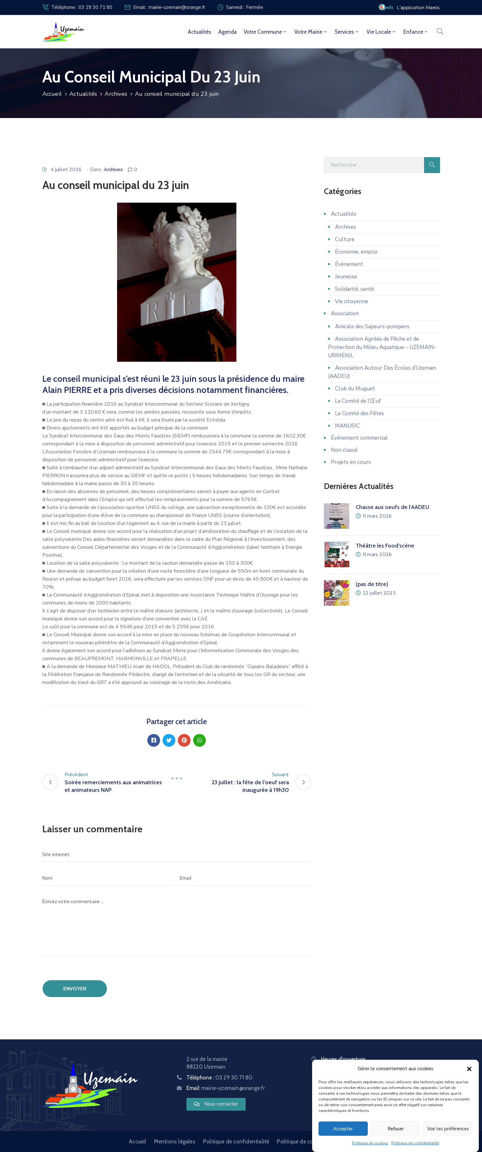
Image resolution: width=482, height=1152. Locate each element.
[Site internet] (176, 854)
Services (347, 32)
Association (345, 313)
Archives (116, 94)
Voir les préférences (448, 1129)
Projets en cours (351, 462)
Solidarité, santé (354, 289)
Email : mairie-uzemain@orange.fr (169, 7)
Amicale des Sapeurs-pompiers (372, 326)
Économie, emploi (356, 251)
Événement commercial (359, 438)
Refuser (396, 1129)
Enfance (416, 32)
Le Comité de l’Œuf (358, 401)
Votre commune (265, 32)
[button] (469, 1068)
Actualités (199, 32)
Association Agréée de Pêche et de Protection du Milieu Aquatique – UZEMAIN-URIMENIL (382, 347)
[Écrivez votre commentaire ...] (176, 925)
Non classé (344, 450)
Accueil (52, 94)
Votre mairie (311, 32)
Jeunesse (346, 276)
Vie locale (381, 32)
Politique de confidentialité (415, 1143)
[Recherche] (374, 165)
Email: (225, 1088)
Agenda (227, 32)
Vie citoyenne (351, 301)
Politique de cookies (370, 1143)
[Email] (245, 878)
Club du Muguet (355, 388)
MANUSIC (347, 425)
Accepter (343, 1129)
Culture (344, 239)
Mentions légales (174, 1141)
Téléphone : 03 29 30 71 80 (81, 7)
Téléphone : (219, 1077)
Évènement (349, 264)
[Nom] (108, 878)
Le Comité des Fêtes (359, 413)
